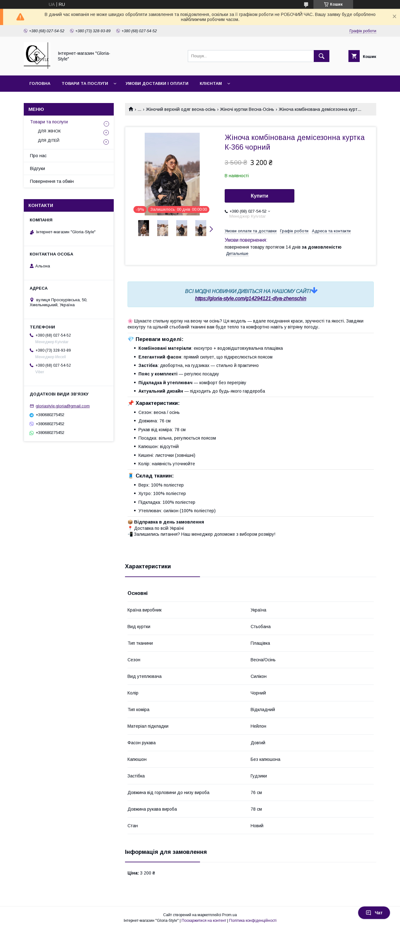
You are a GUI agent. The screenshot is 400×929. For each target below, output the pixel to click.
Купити (259, 196)
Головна (39, 83)
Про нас (38, 155)
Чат (374, 913)
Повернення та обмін (52, 181)
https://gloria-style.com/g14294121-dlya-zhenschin (250, 298)
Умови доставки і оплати (157, 83)
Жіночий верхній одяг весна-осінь (181, 109)
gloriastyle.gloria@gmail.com (63, 406)
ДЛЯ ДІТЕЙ (48, 140)
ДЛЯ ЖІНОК (49, 131)
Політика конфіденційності (253, 920)
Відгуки (37, 168)
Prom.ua (229, 915)
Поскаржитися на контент (204, 920)
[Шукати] (321, 56)
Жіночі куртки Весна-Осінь (247, 109)
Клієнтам (211, 83)
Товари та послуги (85, 83)
